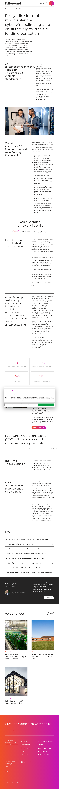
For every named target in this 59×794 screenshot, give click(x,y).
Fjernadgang (43, 759)
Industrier (25, 750)
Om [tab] (46, 390)
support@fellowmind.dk (12, 748)
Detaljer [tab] (29, 390)
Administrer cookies (9, 787)
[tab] (16, 231)
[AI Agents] (41, 3)
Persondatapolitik (21, 787)
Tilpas (29, 404)
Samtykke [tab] (12, 390)
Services (24, 759)
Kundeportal (43, 756)
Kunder (24, 756)
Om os (24, 746)
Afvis (13, 404)
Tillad (46, 404)
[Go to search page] (46, 3)
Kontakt (7, 776)
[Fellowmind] (13, 3)
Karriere (41, 750)
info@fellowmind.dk (11, 747)
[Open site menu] (51, 3)
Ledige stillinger (45, 753)
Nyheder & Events (45, 746)
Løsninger (25, 753)
